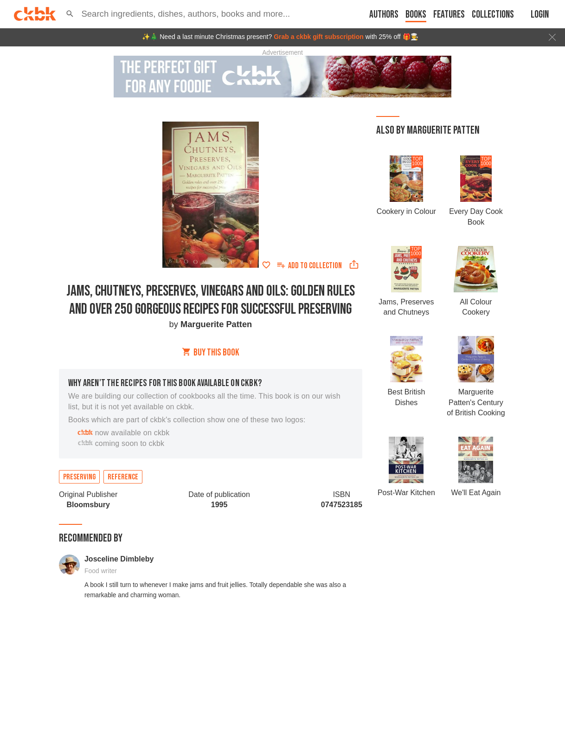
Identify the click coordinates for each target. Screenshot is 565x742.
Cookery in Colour (406, 211)
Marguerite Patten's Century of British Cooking (476, 402)
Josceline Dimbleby (119, 559)
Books (415, 14)
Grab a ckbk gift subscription (319, 36)
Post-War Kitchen (406, 493)
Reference (123, 477)
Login (540, 14)
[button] (69, 14)
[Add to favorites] (266, 265)
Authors (383, 14)
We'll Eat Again (476, 493)
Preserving (79, 477)
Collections (493, 14)
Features (449, 14)
